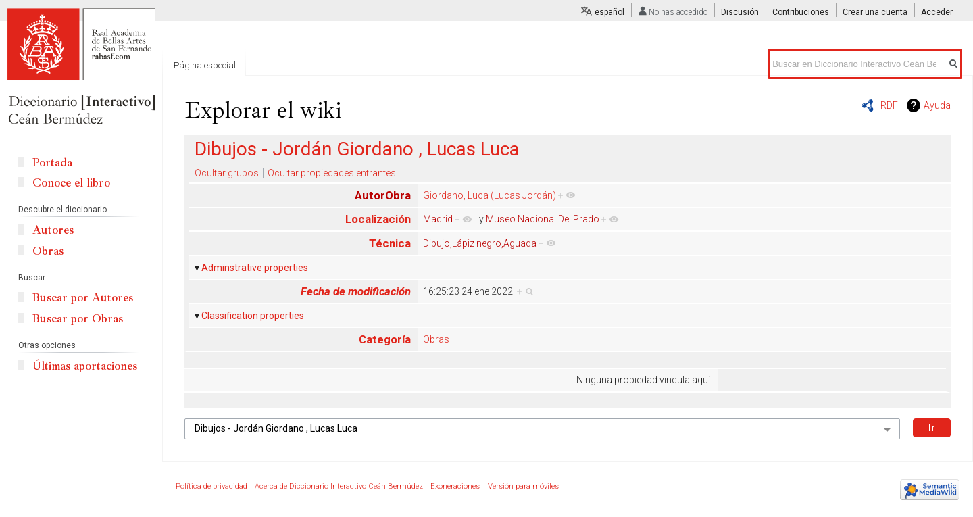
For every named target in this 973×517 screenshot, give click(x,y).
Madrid (438, 219)
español (609, 12)
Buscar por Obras (77, 318)
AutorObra (383, 195)
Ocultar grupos (227, 173)
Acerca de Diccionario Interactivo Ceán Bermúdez (339, 486)
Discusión (740, 12)
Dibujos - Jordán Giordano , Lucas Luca (357, 149)
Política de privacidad (211, 486)
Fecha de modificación (356, 291)
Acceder (937, 12)
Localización (378, 219)
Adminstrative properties (254, 267)
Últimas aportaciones (84, 366)
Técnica (390, 243)
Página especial (205, 65)
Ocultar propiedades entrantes (332, 173)
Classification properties (252, 315)
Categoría (385, 339)
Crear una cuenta (875, 12)
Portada (52, 162)
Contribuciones (800, 12)
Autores (53, 230)
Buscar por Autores (82, 297)
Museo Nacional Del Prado (542, 219)
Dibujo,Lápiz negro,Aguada (480, 243)
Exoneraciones (455, 486)
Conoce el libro (71, 183)
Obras (436, 339)
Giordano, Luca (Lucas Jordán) (489, 195)
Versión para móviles (523, 486)
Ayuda (937, 105)
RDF (889, 105)
